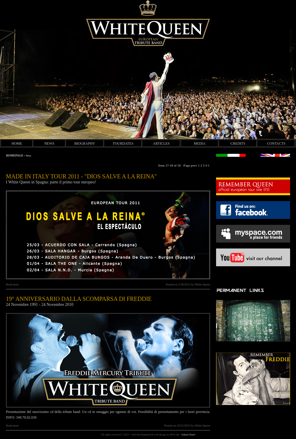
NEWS (49, 143)
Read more (12, 284)
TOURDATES (123, 143)
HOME (17, 143)
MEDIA (199, 143)
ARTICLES (161, 143)
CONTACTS (276, 143)
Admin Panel (188, 434)
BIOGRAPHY (84, 143)
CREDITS (238, 143)
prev (194, 165)
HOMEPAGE (14, 155)
